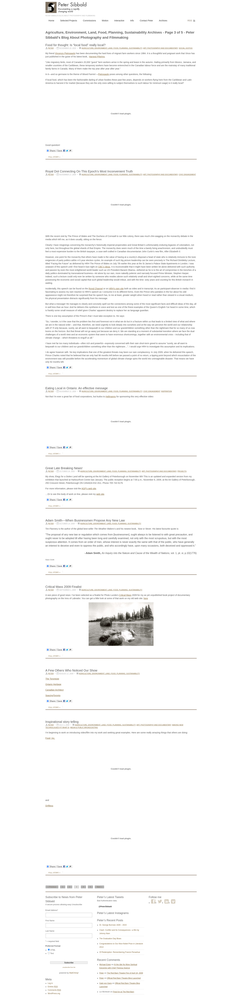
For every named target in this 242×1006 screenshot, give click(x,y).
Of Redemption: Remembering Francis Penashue (119, 952)
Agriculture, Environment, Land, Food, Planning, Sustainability (112, 48)
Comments (54, 990)
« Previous (52, 887)
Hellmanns (111, 396)
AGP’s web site (88, 488)
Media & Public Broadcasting (84, 727)
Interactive (119, 20)
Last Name (49, 931)
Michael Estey (105, 964)
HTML (53, 950)
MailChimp (73, 973)
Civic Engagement (187, 174)
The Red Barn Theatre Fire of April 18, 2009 (125, 973)
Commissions (89, 20)
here (146, 598)
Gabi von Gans (105, 983)
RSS (190, 20)
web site (100, 494)
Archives (163, 20)
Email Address (51, 910)
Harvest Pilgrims (97, 56)
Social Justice (186, 48)
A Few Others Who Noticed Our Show (71, 670)
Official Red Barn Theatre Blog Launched (124, 978)
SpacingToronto (52, 695)
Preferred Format (52, 946)
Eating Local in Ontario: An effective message (76, 388)
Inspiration (166, 391)
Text (52, 953)
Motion (105, 20)
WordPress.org (54, 993)
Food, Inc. (50, 738)
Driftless (49, 805)
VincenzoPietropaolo (65, 53)
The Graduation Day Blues (110, 938)
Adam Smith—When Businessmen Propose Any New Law (85, 520)
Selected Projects (68, 20)
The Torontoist (52, 679)
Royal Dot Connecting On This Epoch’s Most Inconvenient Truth (89, 171)
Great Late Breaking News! (64, 468)
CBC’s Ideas (104, 267)
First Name (50, 921)
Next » (99, 887)
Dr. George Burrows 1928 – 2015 (113, 925)
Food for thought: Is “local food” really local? (75, 45)
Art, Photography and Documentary (160, 48)
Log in (50, 983)
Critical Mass (125, 595)
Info (132, 20)
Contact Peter (146, 20)
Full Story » (54, 157)
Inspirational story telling (62, 721)
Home (51, 20)
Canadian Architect (54, 690)
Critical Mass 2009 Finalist (63, 586)
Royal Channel (96, 288)
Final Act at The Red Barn (123, 992)
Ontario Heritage (53, 684)
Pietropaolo (103, 74)
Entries (53, 987)
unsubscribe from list (68, 967)
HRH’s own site (116, 288)
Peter (51, 48)
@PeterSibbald (105, 906)
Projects (182, 471)
